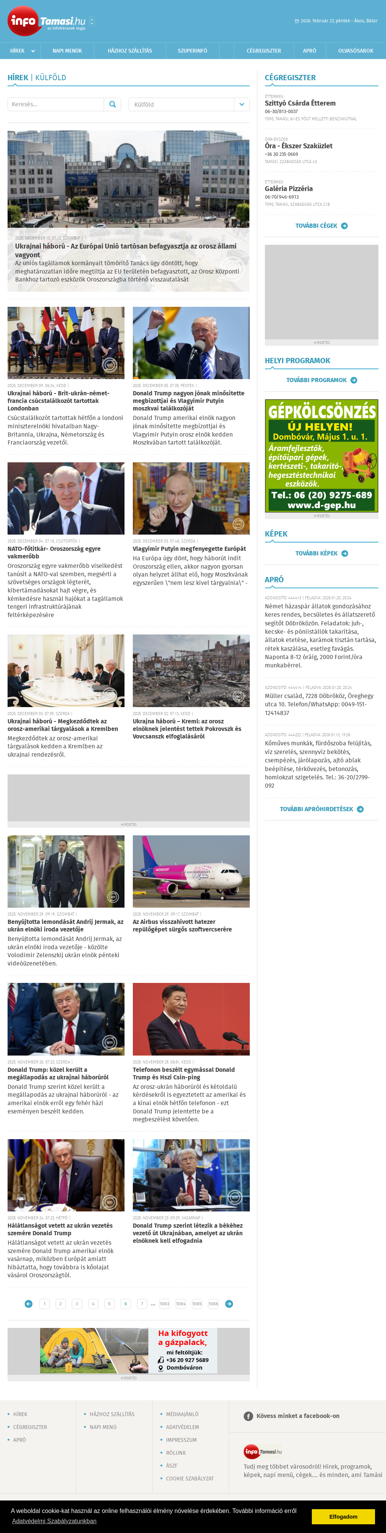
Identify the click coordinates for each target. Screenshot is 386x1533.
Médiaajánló (182, 1414)
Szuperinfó (192, 51)
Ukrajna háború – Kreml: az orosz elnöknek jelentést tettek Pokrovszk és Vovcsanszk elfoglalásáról (187, 729)
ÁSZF (171, 1466)
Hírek (17, 51)
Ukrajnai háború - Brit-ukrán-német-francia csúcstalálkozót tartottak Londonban (59, 401)
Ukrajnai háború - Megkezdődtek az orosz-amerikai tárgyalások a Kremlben (63, 725)
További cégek (316, 225)
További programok (316, 380)
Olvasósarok (356, 51)
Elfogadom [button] (344, 1517)
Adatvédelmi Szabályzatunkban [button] (54, 1521)
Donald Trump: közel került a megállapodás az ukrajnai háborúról (58, 1073)
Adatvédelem (182, 1427)
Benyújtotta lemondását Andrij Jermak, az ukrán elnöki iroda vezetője (65, 925)
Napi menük (67, 51)
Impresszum (181, 1440)
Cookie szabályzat (190, 1479)
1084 (180, 1304)
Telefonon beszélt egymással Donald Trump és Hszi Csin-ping (184, 1073)
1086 (213, 1304)
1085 (197, 1304)
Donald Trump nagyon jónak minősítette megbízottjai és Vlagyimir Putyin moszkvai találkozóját (188, 401)
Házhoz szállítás (130, 51)
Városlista (92, 21)
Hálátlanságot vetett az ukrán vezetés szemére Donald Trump (60, 1229)
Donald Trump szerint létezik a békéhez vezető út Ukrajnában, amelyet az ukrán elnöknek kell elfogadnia (188, 1233)
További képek (317, 553)
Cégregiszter (264, 51)
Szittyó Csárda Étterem (300, 103)
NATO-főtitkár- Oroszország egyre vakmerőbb (54, 552)
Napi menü (103, 1427)
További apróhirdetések (316, 809)
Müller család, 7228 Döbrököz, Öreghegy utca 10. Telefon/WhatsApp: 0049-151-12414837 (319, 705)
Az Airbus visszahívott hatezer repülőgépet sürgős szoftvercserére (182, 925)
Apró (309, 51)
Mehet (112, 104)
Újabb (28, 1304)
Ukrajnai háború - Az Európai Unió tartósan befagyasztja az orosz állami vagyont (126, 251)
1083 (164, 1304)
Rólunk (176, 1453)
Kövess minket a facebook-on (298, 1416)
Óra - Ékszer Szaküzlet (299, 146)
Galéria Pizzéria (289, 189)
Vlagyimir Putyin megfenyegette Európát (189, 549)
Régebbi (229, 1304)
